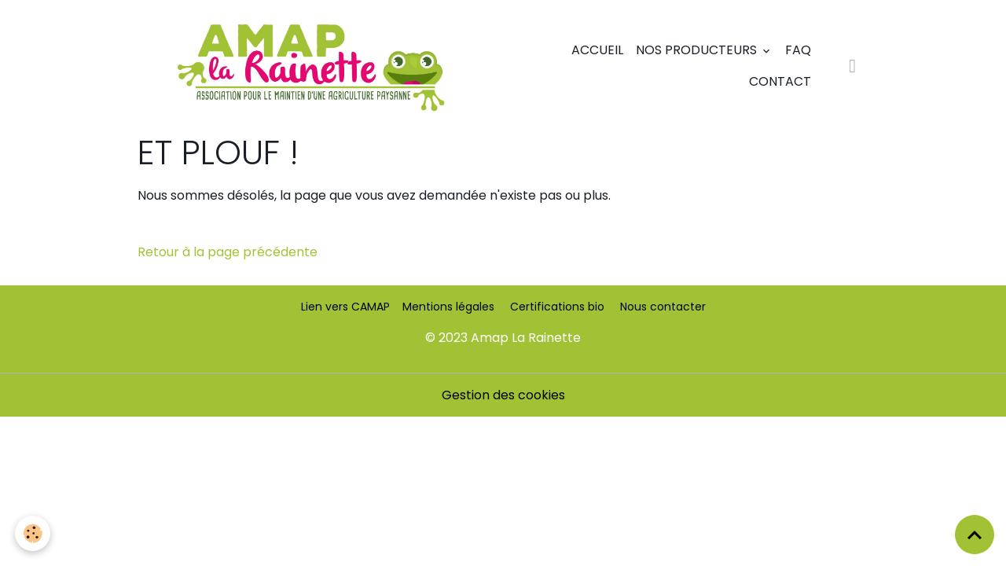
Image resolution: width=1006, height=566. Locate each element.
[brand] (310, 66)
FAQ (798, 50)
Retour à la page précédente (228, 252)
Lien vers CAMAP (345, 306)
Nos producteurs (698, 50)
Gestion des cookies (503, 395)
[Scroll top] (974, 534)
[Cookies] (33, 533)
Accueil (597, 50)
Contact (780, 81)
